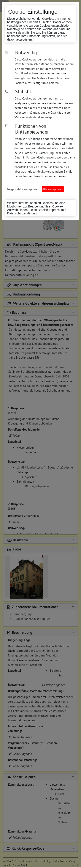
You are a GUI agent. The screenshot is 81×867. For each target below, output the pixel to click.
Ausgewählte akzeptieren (22, 189)
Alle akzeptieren (52, 189)
